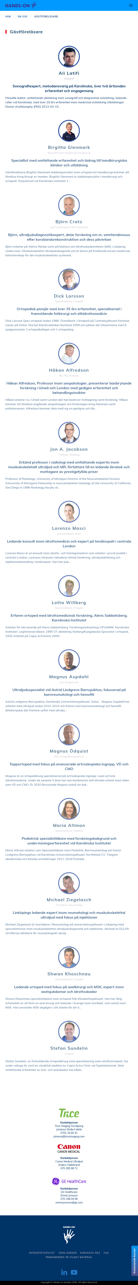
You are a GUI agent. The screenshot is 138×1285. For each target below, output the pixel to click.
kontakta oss (90, 1253)
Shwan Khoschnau (69, 974)
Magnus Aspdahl (69, 677)
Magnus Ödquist (69, 751)
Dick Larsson (69, 296)
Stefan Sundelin (69, 1048)
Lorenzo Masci (69, 528)
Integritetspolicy (42, 1253)
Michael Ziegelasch (69, 900)
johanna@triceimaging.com (69, 1136)
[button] (131, 5)
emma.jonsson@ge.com (69, 1202)
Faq (106, 1253)
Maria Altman (69, 826)
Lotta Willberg (69, 603)
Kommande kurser (134, 1260)
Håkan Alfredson (69, 370)
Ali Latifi (69, 73)
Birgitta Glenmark (69, 148)
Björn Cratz (69, 222)
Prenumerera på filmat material (69, 1257)
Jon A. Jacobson (69, 449)
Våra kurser (68, 1253)
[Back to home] (21, 5)
